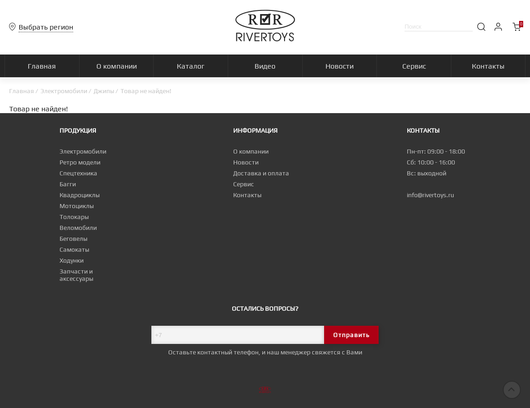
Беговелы (73, 238)
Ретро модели (80, 162)
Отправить (351, 334)
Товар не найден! (145, 91)
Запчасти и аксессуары (76, 275)
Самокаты (74, 249)
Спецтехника (78, 173)
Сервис (243, 184)
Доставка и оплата (261, 173)
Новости (246, 162)
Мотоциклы (77, 205)
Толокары (74, 216)
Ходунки (72, 260)
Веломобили (78, 227)
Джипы (104, 91)
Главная (21, 91)
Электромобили (63, 91)
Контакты (247, 195)
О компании (251, 151)
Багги (68, 184)
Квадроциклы (80, 195)
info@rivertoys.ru (430, 195)
